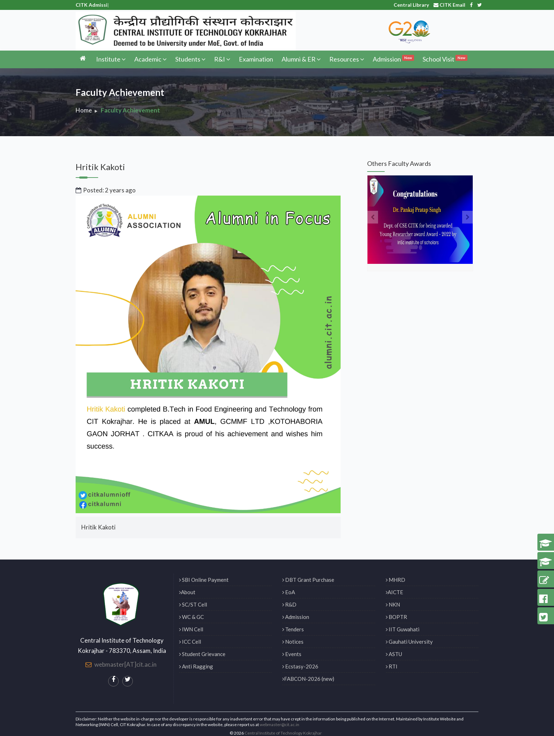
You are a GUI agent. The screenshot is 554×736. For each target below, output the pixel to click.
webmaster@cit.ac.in (279, 724)
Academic (150, 59)
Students (190, 59)
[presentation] (372, 217)
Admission (393, 58)
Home (84, 110)
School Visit (445, 58)
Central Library (411, 5)
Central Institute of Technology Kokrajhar (283, 733)
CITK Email (449, 5)
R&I (222, 59)
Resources (346, 59)
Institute (111, 59)
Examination (256, 59)
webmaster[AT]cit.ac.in (125, 664)
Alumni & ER (301, 59)
